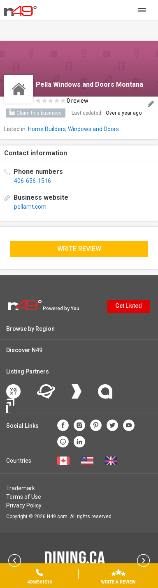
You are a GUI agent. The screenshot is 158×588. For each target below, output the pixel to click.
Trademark (20, 488)
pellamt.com (30, 206)
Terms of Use (23, 496)
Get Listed (128, 305)
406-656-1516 (32, 181)
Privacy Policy (24, 505)
